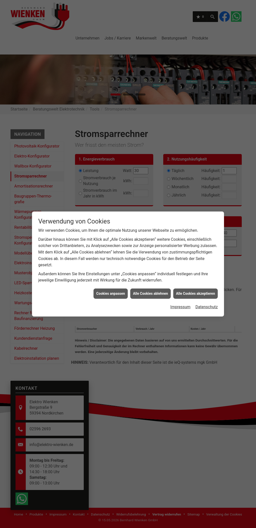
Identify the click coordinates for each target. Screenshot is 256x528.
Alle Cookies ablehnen (150, 272)
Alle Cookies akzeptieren (195, 272)
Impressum (180, 285)
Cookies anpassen (110, 272)
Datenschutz (207, 285)
